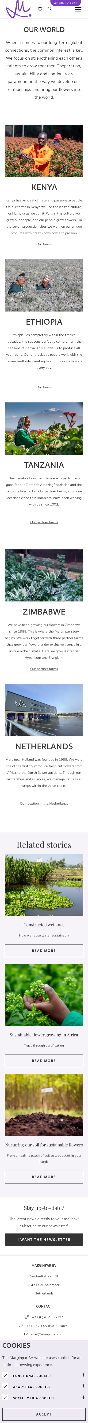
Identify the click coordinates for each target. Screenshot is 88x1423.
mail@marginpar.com (47, 1334)
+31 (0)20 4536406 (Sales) (47, 1326)
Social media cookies (34, 1398)
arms (44, 522)
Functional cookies (32, 1376)
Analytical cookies (32, 1387)
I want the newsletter (44, 1240)
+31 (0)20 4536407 (47, 1317)
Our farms (44, 244)
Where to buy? (65, 3)
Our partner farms (44, 675)
